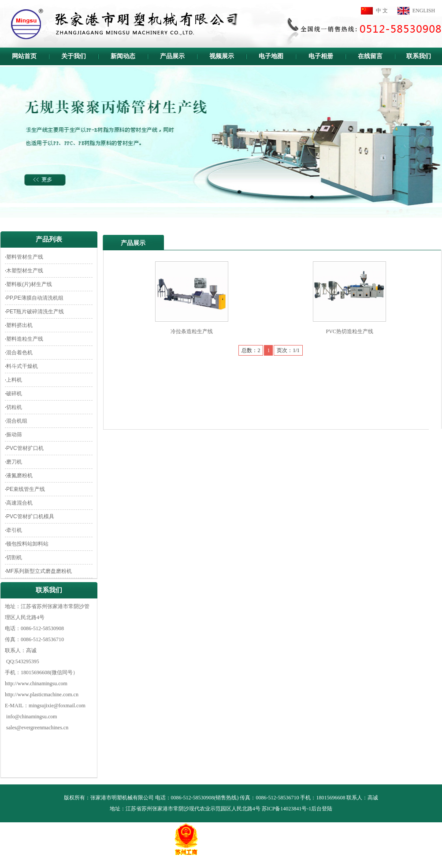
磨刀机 (14, 462)
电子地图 (271, 56)
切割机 (14, 557)
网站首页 (24, 56)
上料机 (14, 380)
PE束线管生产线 (25, 489)
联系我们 (418, 56)
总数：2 (250, 350)
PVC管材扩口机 (25, 448)
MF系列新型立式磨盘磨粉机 (39, 571)
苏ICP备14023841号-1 (287, 809)
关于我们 (73, 56)
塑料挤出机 (19, 325)
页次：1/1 (288, 350)
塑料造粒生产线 (24, 339)
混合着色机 (19, 352)
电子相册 (320, 56)
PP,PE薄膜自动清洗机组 (34, 298)
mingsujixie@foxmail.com (57, 705)
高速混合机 (19, 503)
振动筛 (14, 434)
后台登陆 (321, 809)
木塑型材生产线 (24, 270)
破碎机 (14, 393)
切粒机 (14, 407)
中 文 (382, 10)
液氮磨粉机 (19, 475)
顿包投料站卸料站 (27, 544)
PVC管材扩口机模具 (30, 516)
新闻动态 (123, 56)
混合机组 (16, 421)
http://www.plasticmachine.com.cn (41, 694)
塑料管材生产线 (24, 257)
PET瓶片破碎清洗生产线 (35, 311)
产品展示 (172, 56)
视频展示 (221, 56)
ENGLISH (423, 10)
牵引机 (14, 530)
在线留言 (370, 56)
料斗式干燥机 (22, 366)
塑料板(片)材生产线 (29, 284)
